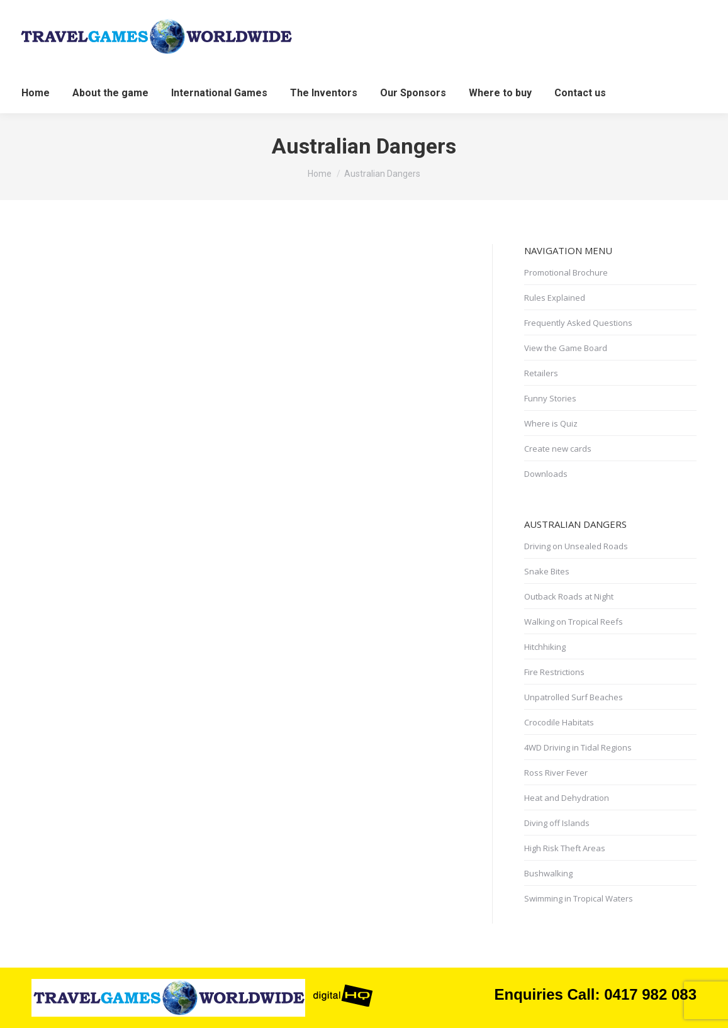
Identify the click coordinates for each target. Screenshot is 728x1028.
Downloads (546, 473)
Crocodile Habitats (559, 722)
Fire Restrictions (554, 672)
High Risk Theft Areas (564, 848)
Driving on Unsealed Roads (576, 546)
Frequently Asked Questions (578, 322)
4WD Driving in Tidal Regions (578, 747)
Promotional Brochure (566, 272)
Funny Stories (550, 398)
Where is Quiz (551, 423)
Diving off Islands (557, 823)
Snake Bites (546, 571)
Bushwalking (548, 873)
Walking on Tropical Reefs (573, 621)
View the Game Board (565, 348)
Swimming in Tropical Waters (578, 898)
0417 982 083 (650, 994)
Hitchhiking (545, 646)
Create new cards (557, 448)
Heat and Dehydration (566, 797)
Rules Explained (554, 297)
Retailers (541, 373)
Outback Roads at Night (568, 596)
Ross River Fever (556, 772)
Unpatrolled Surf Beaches (573, 697)
